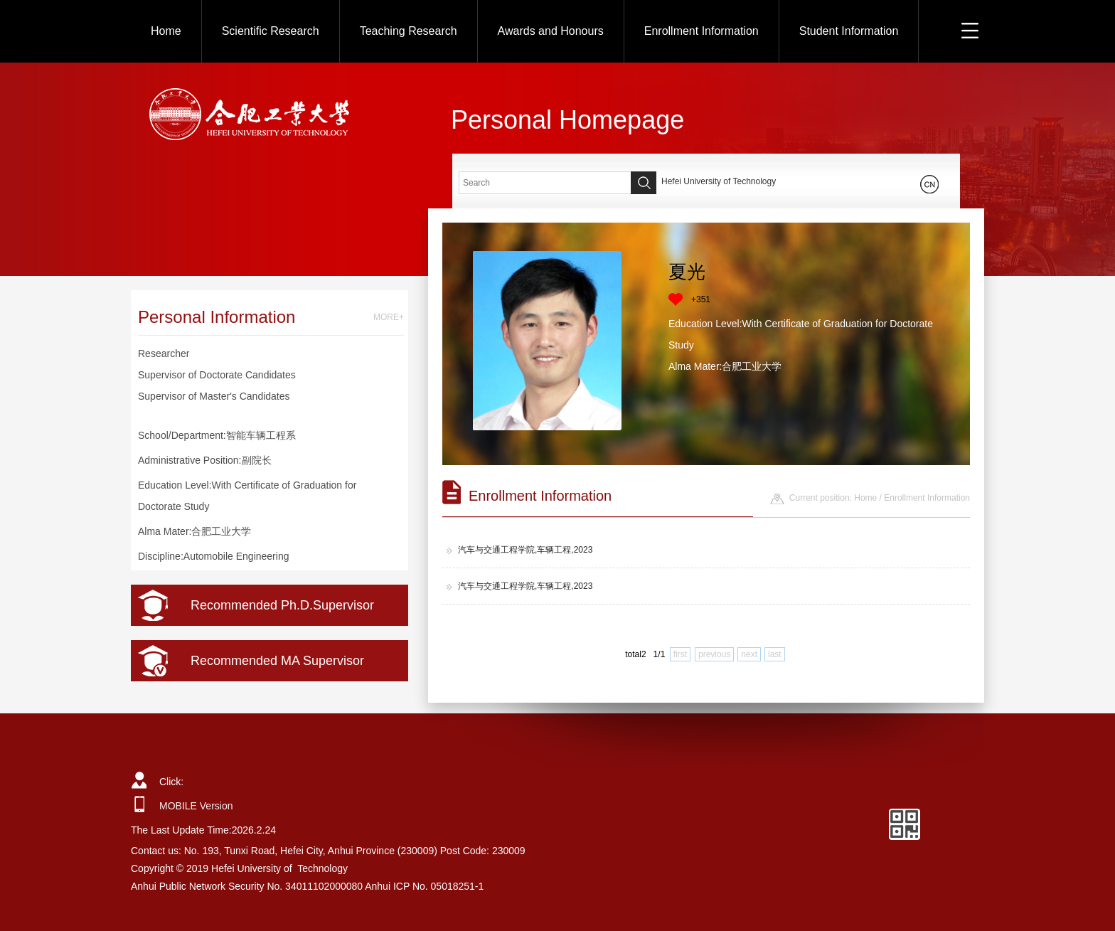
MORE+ (388, 317)
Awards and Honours (551, 31)
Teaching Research (408, 31)
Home (166, 31)
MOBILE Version (196, 806)
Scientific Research (270, 31)
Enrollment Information (701, 31)
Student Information (849, 31)
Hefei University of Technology (718, 181)
